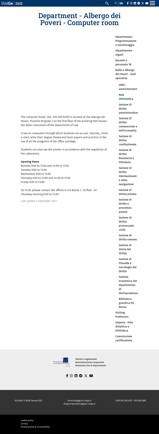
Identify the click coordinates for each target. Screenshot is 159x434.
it (116, 3)
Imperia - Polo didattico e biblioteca (124, 326)
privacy (24, 423)
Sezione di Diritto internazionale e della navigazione (128, 176)
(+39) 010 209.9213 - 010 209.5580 (130, 400)
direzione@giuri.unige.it (80, 400)
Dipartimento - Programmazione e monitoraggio (125, 41)
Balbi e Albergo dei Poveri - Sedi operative (125, 74)
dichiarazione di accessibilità (35, 427)
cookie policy (27, 420)
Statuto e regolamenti (86, 359)
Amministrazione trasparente (89, 362)
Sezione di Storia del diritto (125, 249)
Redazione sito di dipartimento (90, 365)
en (121, 3)
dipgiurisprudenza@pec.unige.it (79, 403)
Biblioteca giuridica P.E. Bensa (126, 303)
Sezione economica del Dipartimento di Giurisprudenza (128, 285)
